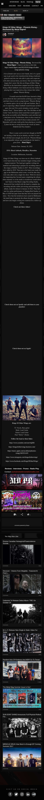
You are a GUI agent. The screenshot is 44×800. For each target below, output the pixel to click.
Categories (12, 15)
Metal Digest (11, 65)
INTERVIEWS (14, 2)
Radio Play (34, 469)
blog (16, 10)
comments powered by (22, 525)
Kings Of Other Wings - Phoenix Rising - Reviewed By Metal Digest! (11, 18)
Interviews (17, 469)
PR (42, 6)
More (25, 10)
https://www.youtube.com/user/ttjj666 (22, 443)
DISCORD (12, 6)
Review (18, 15)
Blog (5, 15)
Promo (26, 469)
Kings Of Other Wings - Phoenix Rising (17, 63)
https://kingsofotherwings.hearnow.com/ (22, 447)
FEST (19, 6)
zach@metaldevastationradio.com (25, 472)
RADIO (29, 2)
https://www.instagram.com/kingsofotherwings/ (22, 457)
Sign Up (38, 2)
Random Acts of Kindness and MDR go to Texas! (21, 660)
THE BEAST (11, 33)
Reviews (8, 469)
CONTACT (35, 6)
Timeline (6, 10)
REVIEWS (26, 6)
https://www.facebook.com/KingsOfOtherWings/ (22, 461)
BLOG (23, 2)
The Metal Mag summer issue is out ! (17, 687)
